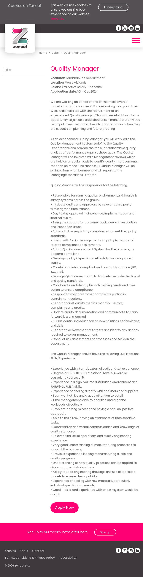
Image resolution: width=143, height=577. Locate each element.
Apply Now (64, 507)
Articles (10, 551)
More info (57, 18)
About (24, 551)
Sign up (105, 532)
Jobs (55, 53)
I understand (113, 7)
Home (43, 53)
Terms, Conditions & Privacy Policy (30, 557)
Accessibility (67, 557)
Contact (38, 551)
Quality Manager (74, 53)
